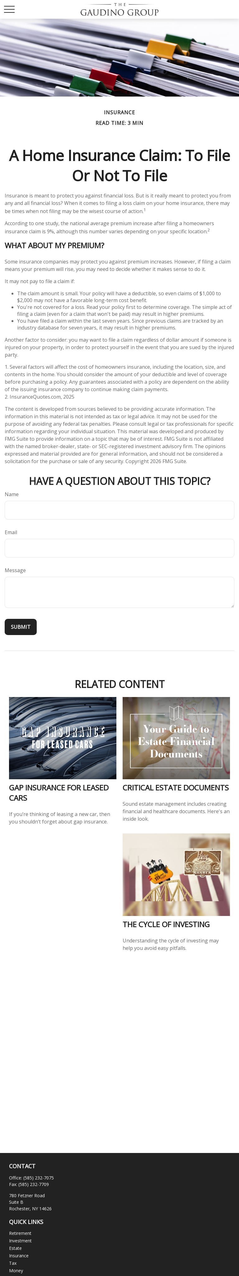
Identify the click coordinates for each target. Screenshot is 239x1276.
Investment (20, 1241)
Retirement (20, 1233)
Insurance (19, 1256)
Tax (12, 1263)
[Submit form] (21, 627)
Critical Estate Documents (176, 787)
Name (12, 494)
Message (15, 570)
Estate (15, 1248)
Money (16, 1271)
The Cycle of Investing (166, 924)
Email (11, 532)
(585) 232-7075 (38, 1178)
